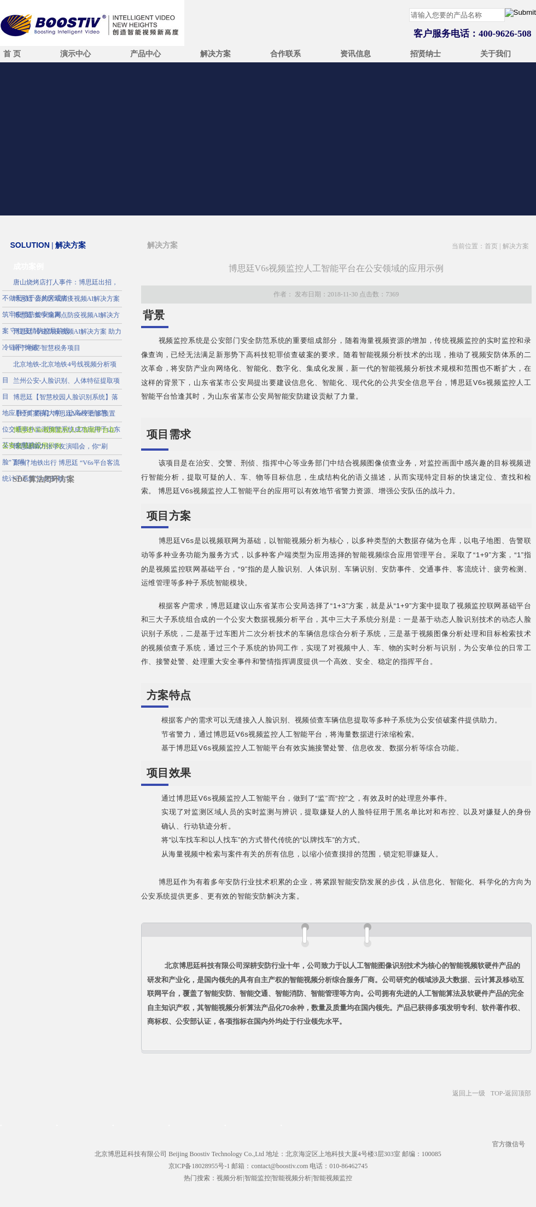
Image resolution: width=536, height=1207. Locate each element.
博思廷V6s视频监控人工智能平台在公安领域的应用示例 (58, 432)
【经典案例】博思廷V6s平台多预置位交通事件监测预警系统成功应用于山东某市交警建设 (61, 416)
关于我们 (495, 54)
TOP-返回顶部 (511, 1093)
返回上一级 (468, 1093)
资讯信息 (355, 54)
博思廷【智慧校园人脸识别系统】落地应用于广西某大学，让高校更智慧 (60, 399)
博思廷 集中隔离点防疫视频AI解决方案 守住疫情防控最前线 (61, 317)
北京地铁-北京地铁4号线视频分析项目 (59, 366)
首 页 (12, 54)
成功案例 (28, 267)
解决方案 (215, 54)
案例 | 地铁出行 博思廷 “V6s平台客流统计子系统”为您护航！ (61, 465)
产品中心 (145, 54)
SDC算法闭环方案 (43, 479)
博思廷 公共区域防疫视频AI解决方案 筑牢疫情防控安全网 (61, 301)
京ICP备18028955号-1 (199, 1166)
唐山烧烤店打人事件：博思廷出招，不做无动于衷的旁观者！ (60, 284)
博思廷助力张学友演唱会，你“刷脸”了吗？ (55, 448)
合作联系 (285, 54)
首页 (491, 246)
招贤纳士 (425, 54)
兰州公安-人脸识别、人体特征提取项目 (61, 383)
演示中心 (75, 54)
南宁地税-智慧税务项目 (47, 348)
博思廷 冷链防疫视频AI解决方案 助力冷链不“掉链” (62, 334)
